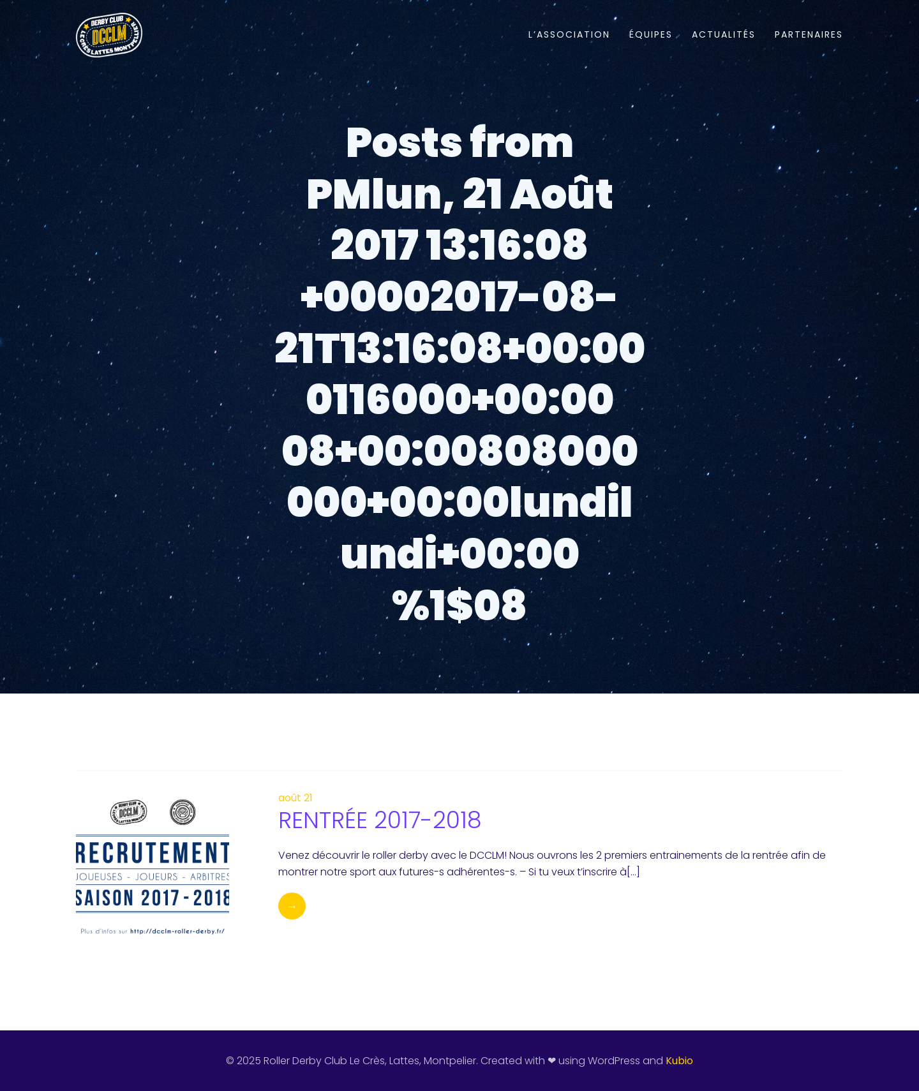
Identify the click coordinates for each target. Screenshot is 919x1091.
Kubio (679, 1060)
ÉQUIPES (651, 34)
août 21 (295, 797)
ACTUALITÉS (724, 34)
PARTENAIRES (809, 34)
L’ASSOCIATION (569, 34)
